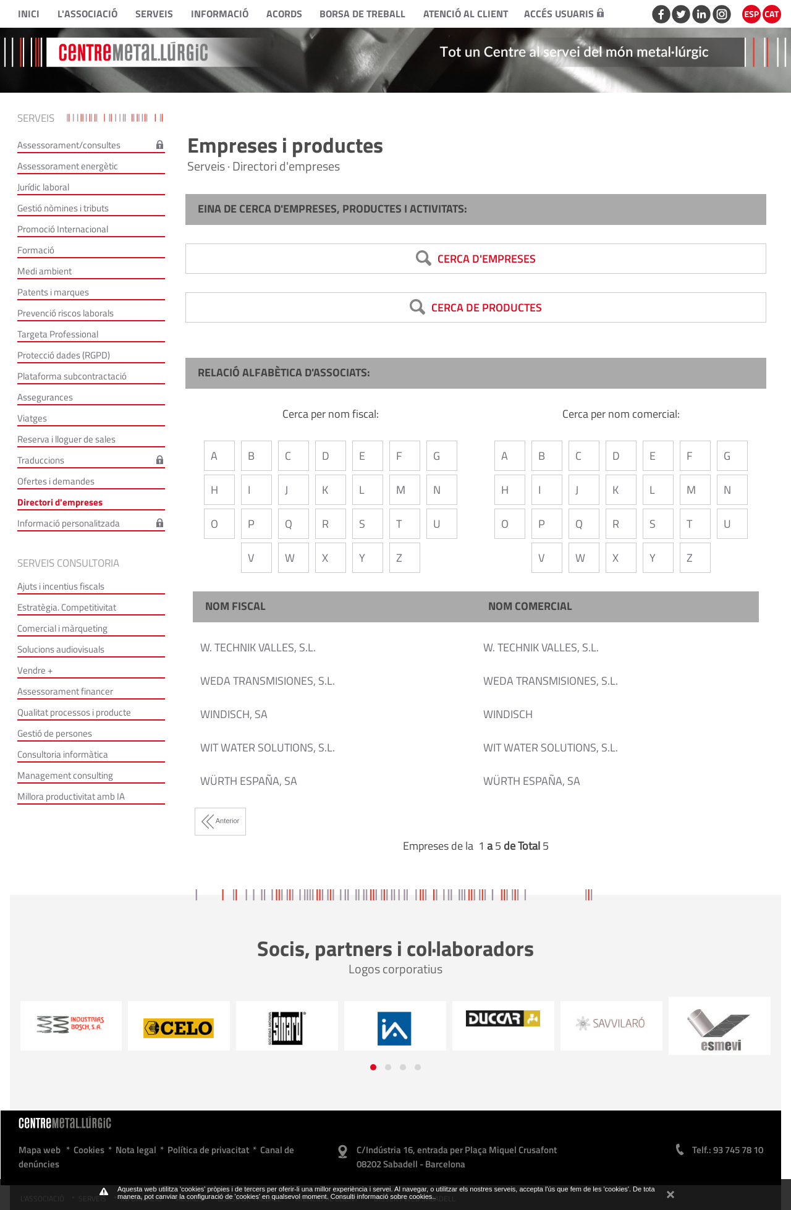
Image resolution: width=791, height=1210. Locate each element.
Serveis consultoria (68, 563)
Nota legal (136, 1150)
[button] (373, 1067)
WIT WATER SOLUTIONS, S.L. (267, 747)
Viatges (32, 418)
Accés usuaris (564, 13)
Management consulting (65, 775)
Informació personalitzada (68, 523)
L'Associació (87, 13)
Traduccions (40, 460)
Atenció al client (465, 13)
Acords (284, 13)
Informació (219, 13)
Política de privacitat (208, 1150)
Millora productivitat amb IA (71, 796)
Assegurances (45, 397)
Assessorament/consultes (69, 145)
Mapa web (40, 1150)
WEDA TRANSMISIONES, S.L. (267, 680)
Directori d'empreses (60, 502)
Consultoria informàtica (62, 754)
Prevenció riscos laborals (65, 313)
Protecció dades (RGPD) (63, 355)
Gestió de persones (54, 733)
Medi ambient (44, 271)
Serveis (154, 13)
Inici (29, 13)
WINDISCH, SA (234, 714)
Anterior (220, 820)
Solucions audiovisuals (60, 649)
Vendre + (35, 670)
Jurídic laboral (43, 187)
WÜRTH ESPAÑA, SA (248, 780)
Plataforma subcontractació (72, 376)
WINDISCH (508, 714)
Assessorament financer (65, 691)
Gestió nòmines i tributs (63, 208)
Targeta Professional (57, 334)
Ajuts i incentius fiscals (60, 586)
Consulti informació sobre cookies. (382, 1196)
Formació (35, 250)
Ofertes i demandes (56, 481)
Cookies (89, 1150)
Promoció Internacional (62, 229)
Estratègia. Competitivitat (66, 607)
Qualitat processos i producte (74, 712)
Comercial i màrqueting (62, 628)
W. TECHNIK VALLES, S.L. (258, 647)
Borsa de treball (362, 13)
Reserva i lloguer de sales (66, 439)
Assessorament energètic (67, 166)
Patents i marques (53, 292)
